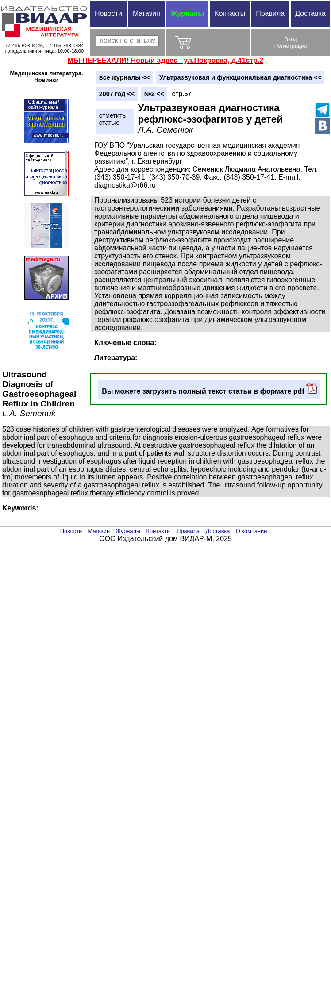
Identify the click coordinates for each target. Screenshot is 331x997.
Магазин (146, 13)
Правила (270, 13)
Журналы (187, 13)
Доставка (310, 13)
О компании (251, 531)
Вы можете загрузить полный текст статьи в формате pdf (209, 389)
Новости (108, 13)
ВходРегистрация (291, 42)
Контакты (230, 13)
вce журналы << (124, 77)
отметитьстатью (112, 119)
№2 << (154, 93)
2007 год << (117, 93)
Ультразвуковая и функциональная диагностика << (240, 77)
